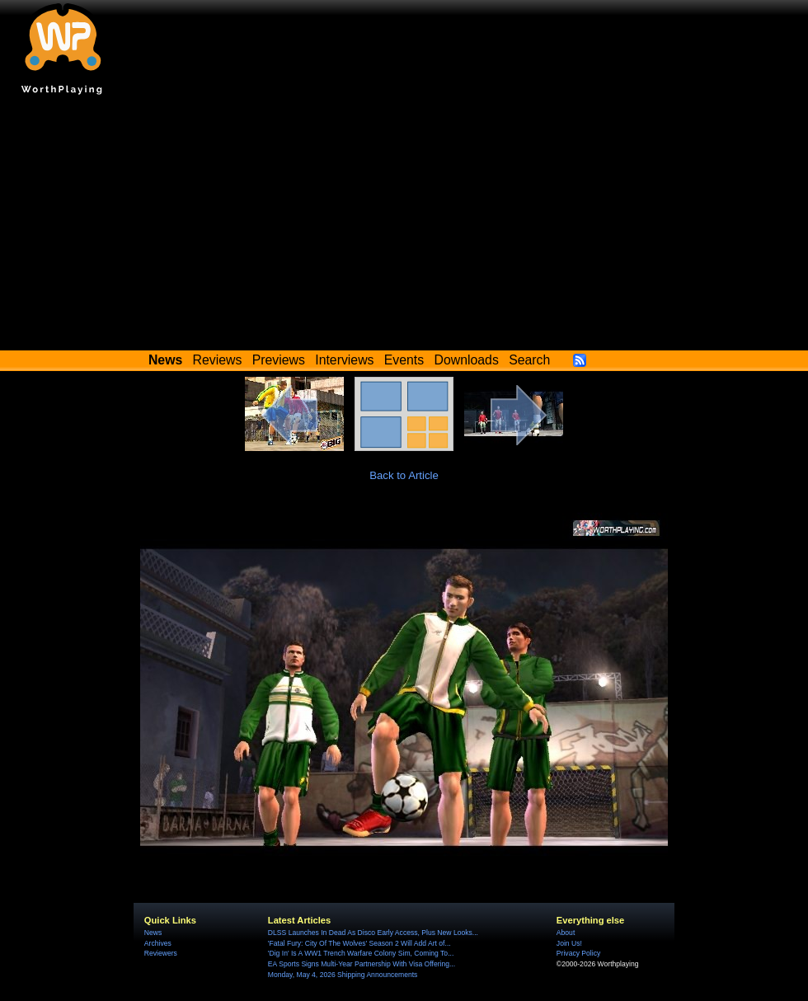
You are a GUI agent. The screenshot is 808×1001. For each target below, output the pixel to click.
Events (404, 360)
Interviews (344, 360)
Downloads (467, 360)
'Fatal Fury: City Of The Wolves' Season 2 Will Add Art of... (359, 943)
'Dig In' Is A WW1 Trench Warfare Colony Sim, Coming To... (360, 953)
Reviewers (160, 953)
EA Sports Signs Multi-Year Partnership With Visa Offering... (361, 964)
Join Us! (569, 943)
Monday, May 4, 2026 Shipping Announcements (343, 974)
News (153, 932)
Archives (157, 943)
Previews (278, 360)
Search (529, 360)
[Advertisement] (404, 226)
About (566, 932)
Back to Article (404, 475)
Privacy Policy (578, 953)
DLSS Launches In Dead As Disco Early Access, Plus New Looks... (373, 932)
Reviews (217, 360)
